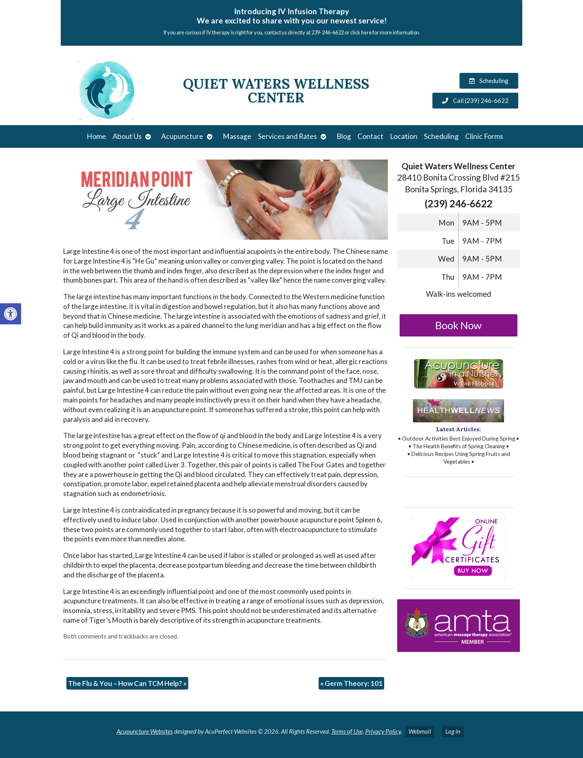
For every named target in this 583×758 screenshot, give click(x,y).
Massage (237, 136)
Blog (343, 136)
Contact (370, 136)
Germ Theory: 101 (351, 683)
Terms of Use (347, 731)
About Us (127, 136)
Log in (452, 731)
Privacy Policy (383, 731)
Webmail (420, 731)
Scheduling (441, 136)
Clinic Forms (484, 136)
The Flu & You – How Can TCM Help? (127, 683)
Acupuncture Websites (145, 731)
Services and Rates (287, 136)
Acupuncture (182, 136)
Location (403, 136)
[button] (10, 313)
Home (96, 136)
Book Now (458, 325)
